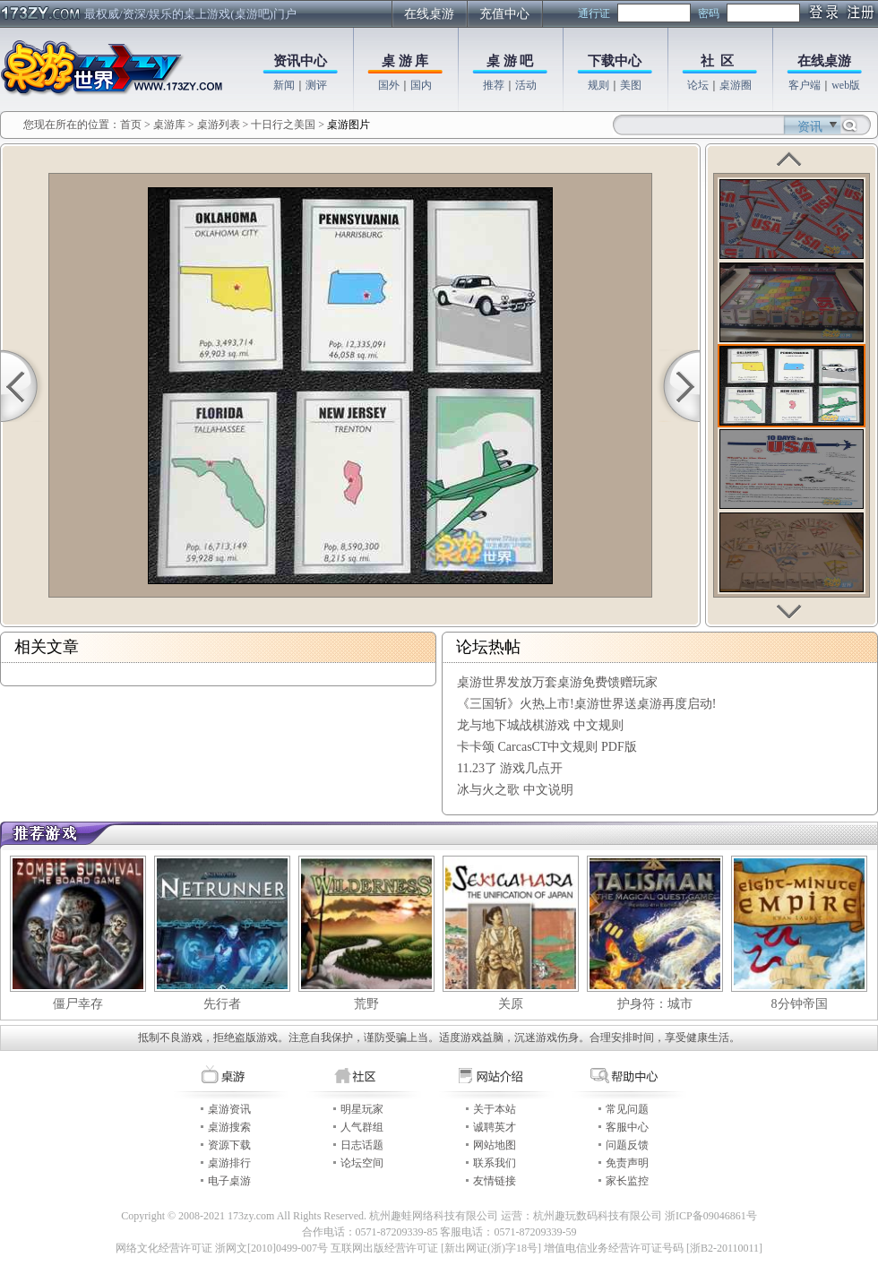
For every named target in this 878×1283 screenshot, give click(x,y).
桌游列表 (218, 124)
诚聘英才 (494, 1127)
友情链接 (494, 1181)
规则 (598, 85)
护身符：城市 (655, 1004)
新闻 (284, 85)
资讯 (809, 126)
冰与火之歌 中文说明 (515, 789)
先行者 (222, 1004)
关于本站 (494, 1109)
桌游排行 (229, 1163)
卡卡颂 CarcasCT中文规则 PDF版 (547, 746)
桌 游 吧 (510, 61)
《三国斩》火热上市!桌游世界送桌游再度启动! (586, 703)
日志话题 (361, 1145)
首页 (131, 124)
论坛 (698, 85)
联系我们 (494, 1163)
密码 (708, 13)
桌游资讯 (229, 1109)
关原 (510, 1004)
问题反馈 (627, 1145)
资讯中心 (300, 61)
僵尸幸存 (78, 1004)
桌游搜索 (229, 1127)
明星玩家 (361, 1109)
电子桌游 (229, 1181)
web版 (845, 85)
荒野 (366, 1004)
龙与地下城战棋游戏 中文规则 (540, 725)
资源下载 (229, 1145)
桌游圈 (735, 85)
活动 (526, 85)
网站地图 (494, 1145)
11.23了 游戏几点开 (510, 768)
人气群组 (361, 1127)
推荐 (493, 85)
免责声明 (627, 1163)
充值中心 (504, 14)
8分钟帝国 (799, 1004)
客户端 (804, 85)
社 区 (718, 61)
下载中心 (614, 61)
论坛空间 (361, 1163)
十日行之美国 (283, 124)
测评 (316, 85)
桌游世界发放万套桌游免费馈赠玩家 (557, 682)
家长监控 (627, 1181)
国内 (421, 85)
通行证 (594, 13)
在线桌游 (429, 14)
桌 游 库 (405, 61)
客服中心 (627, 1127)
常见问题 (627, 1109)
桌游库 (170, 124)
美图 (630, 85)
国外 (389, 85)
